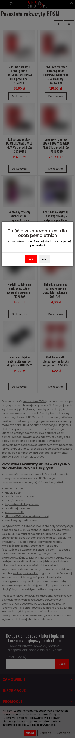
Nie (44, 259)
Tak (31, 259)
